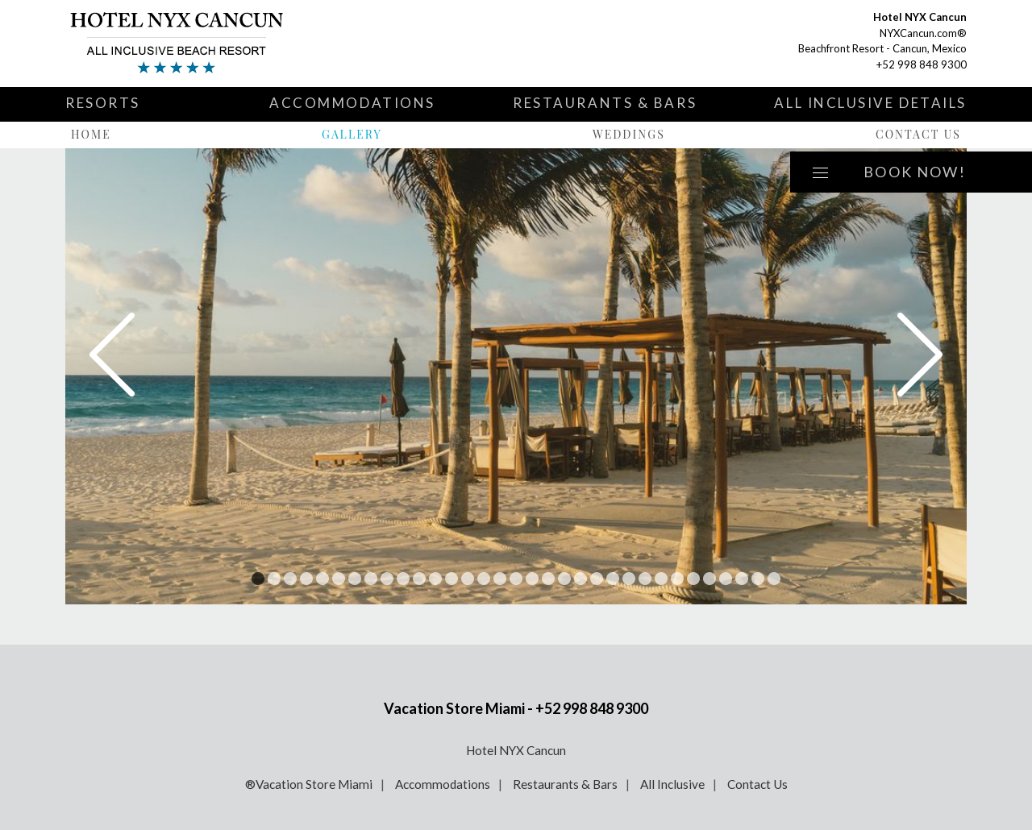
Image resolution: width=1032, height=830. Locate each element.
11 (419, 578)
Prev (112, 354)
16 (499, 578)
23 (612, 578)
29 (709, 578)
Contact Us (918, 134)
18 (532, 578)
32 (757, 578)
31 (741, 578)
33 (774, 578)
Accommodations (352, 102)
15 (483, 578)
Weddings (629, 134)
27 (677, 578)
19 (548, 578)
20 (564, 578)
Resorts (102, 102)
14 (467, 578)
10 (403, 578)
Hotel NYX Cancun (516, 750)
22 (596, 578)
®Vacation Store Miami (308, 784)
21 (580, 578)
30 (725, 578)
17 (516, 578)
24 (628, 578)
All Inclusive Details (870, 102)
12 (435, 578)
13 (451, 578)
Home (91, 134)
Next (920, 354)
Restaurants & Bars (605, 102)
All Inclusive (672, 784)
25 (645, 578)
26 (661, 578)
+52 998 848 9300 (921, 64)
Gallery (352, 134)
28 (693, 578)
